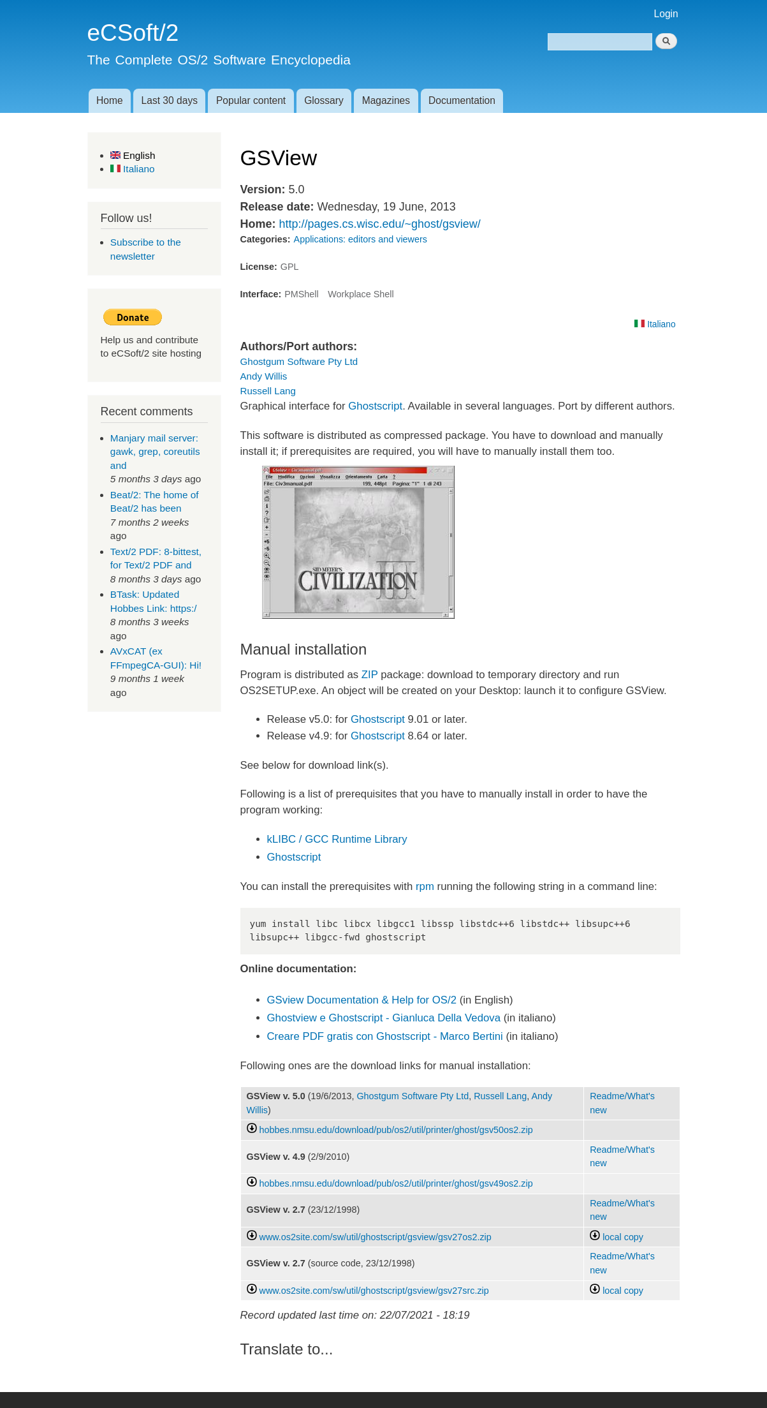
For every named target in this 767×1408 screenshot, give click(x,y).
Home (109, 100)
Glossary (324, 100)
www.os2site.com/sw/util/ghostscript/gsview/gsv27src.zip (374, 1291)
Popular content (251, 100)
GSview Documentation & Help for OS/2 (362, 1000)
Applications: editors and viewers (360, 239)
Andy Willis (264, 376)
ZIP (370, 675)
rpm (425, 886)
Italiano (132, 168)
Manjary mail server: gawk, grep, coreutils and (155, 452)
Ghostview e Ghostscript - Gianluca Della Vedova (384, 1018)
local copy (616, 1237)
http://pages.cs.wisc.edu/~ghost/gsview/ (379, 224)
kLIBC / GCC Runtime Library (337, 839)
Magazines (386, 100)
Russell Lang (268, 390)
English (133, 155)
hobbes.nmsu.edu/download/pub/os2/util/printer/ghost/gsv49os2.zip (396, 1183)
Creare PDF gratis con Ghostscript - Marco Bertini (385, 1036)
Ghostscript (375, 406)
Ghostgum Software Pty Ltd (299, 361)
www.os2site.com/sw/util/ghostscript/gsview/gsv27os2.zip (375, 1237)
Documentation (461, 100)
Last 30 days (170, 100)
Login (666, 13)
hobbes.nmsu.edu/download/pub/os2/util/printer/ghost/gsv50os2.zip (396, 1130)
